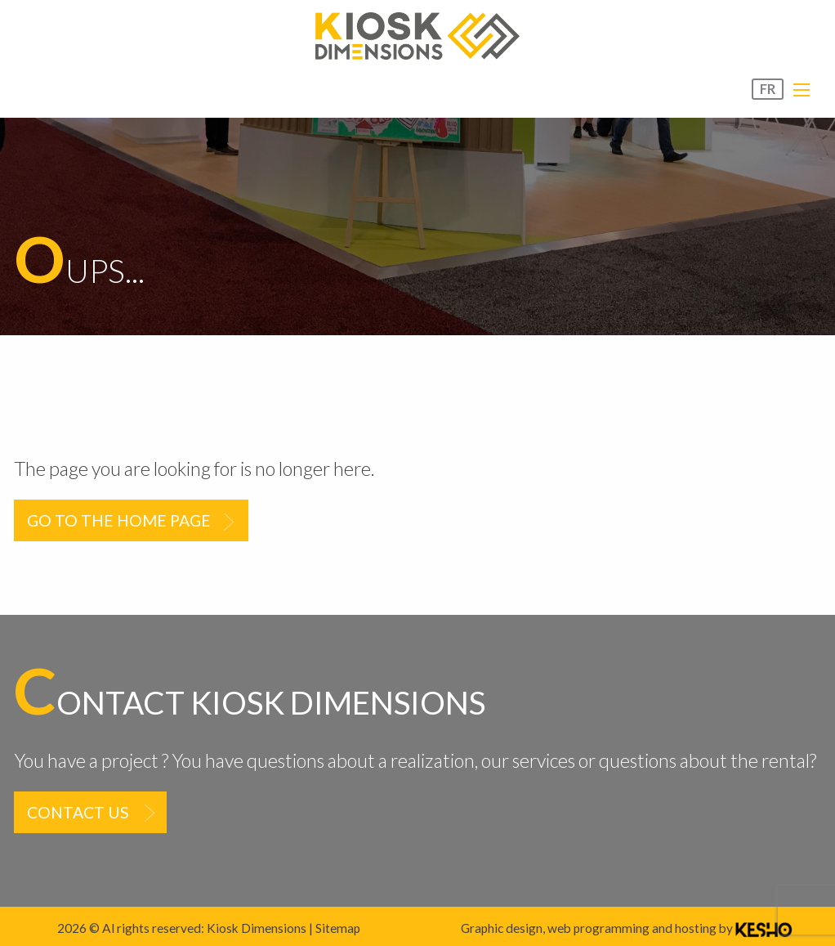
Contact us (78, 812)
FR (767, 89)
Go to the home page (119, 520)
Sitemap (337, 928)
